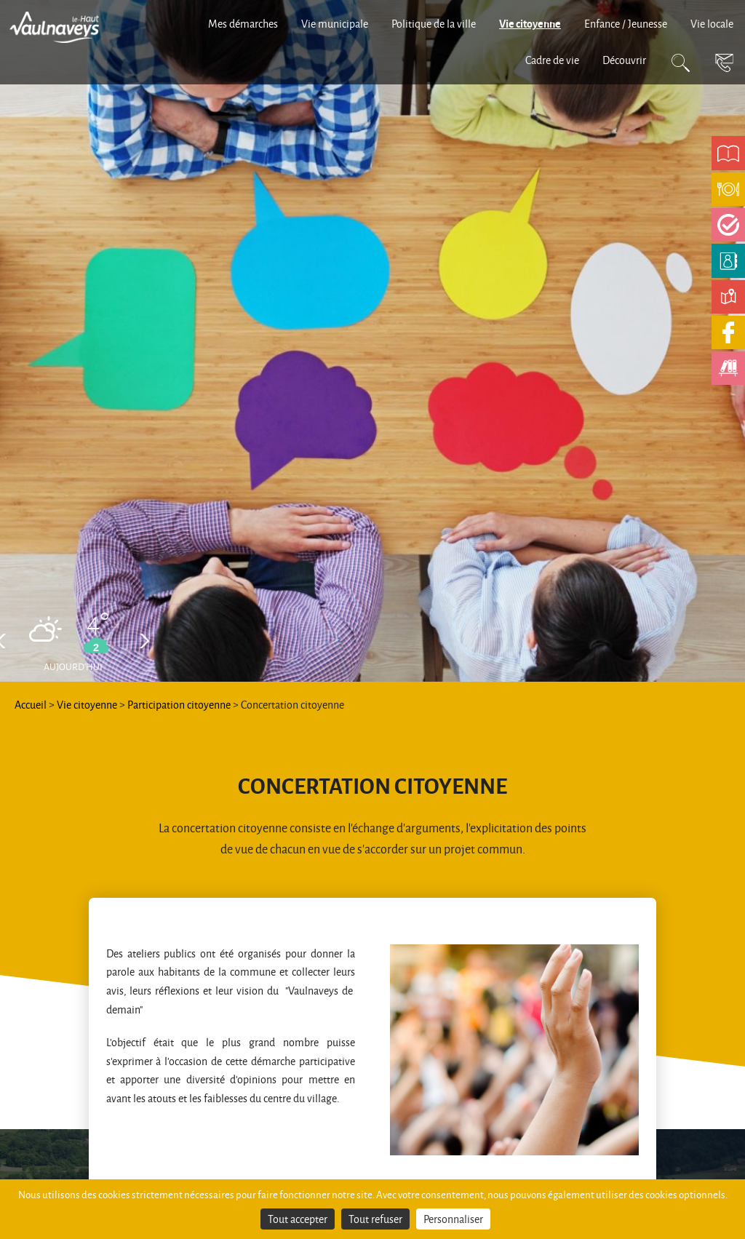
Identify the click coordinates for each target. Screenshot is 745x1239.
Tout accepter (297, 1219)
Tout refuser (375, 1219)
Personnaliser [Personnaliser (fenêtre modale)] (453, 1219)
